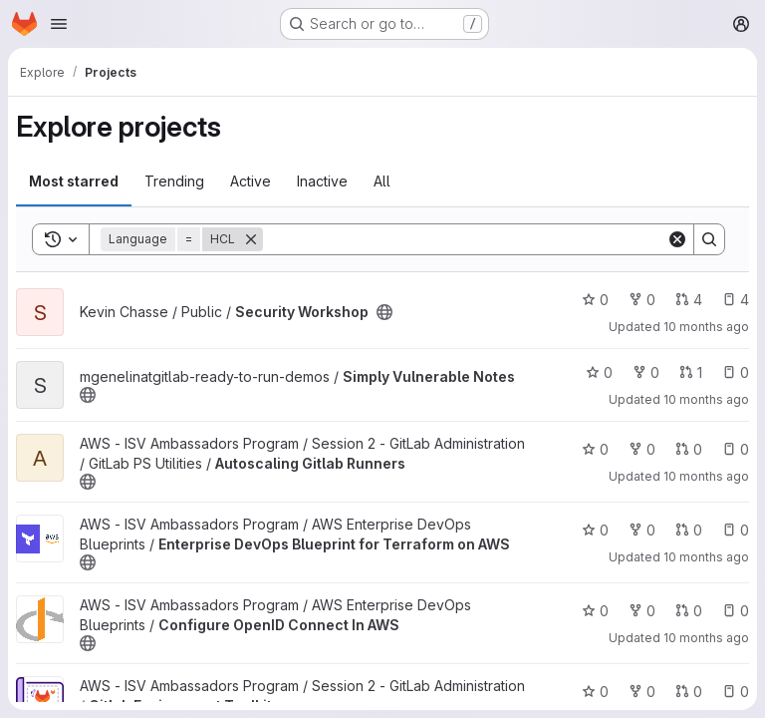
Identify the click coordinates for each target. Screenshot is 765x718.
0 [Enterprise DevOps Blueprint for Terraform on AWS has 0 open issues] (735, 530)
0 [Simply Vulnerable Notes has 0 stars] (599, 372)
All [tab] (382, 181)
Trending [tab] (174, 181)
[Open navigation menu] (59, 24)
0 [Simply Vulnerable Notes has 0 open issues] (735, 372)
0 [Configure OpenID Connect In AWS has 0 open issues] (735, 610)
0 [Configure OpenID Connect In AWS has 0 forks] (642, 610)
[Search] (464, 239)
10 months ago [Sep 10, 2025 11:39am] (706, 326)
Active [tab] (250, 181)
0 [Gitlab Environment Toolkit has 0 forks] (642, 691)
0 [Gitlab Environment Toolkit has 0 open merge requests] (688, 691)
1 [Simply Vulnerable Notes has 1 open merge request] (690, 372)
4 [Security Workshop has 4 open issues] (735, 299)
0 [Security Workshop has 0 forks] (642, 299)
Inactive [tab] (322, 181)
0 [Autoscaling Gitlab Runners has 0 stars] (595, 449)
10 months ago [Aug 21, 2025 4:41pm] (706, 637)
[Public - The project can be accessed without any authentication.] (384, 312)
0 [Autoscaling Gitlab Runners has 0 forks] (642, 449)
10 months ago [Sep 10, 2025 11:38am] (706, 399)
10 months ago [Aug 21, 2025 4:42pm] (706, 476)
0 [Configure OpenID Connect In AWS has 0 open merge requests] (688, 610)
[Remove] (251, 239)
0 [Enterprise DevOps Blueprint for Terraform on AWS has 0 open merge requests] (688, 530)
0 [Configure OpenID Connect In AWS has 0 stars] (595, 610)
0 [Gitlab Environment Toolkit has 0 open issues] (735, 691)
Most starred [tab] (74, 181)
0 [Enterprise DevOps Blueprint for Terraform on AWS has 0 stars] (595, 530)
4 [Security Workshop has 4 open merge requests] (688, 299)
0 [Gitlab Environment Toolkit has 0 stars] (595, 691)
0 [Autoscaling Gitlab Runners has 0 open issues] (735, 449)
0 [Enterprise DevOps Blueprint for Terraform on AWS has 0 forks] (642, 530)
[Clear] (677, 239)
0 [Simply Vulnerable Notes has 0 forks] (646, 372)
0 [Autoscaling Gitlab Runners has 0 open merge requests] (688, 449)
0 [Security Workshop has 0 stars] (595, 299)
